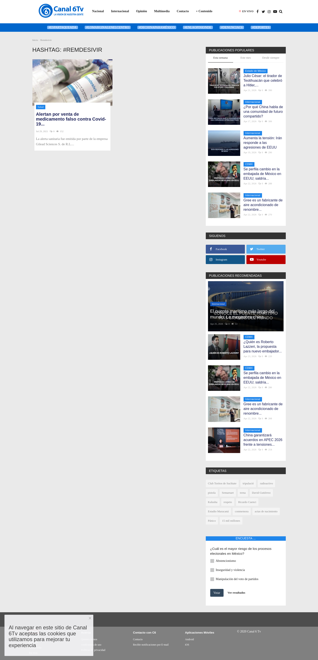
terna (243, 492)
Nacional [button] (98, 11)
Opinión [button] (141, 11)
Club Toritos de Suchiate (222, 483)
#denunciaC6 (231, 27)
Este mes (245, 57)
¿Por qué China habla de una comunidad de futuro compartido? (263, 111)
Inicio (35, 40)
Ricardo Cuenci (247, 502)
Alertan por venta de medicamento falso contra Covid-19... (71, 119)
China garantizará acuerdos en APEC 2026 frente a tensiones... (263, 439)
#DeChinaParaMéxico (157, 27)
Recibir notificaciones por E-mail (151, 644)
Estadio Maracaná (218, 511)
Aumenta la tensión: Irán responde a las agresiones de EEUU (263, 142)
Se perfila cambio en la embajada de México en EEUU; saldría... (262, 173)
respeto (228, 502)
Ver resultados (236, 592)
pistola (212, 492)
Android (189, 639)
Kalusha (213, 502)
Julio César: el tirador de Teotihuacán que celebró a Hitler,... (263, 80)
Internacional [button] (120, 11)
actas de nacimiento (266, 511)
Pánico (212, 520)
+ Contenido (204, 11)
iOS (187, 644)
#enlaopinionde (197, 27)
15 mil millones (231, 520)
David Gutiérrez (261, 492)
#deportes (260, 27)
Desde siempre (270, 57)
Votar (217, 592)
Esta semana (220, 57)
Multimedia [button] (162, 11)
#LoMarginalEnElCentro (107, 27)
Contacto (183, 11)
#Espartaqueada (62, 27)
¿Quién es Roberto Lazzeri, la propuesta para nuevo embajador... (263, 346)
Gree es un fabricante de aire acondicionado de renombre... (263, 204)
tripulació (248, 483)
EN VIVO (248, 11)
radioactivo (266, 483)
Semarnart (228, 492)
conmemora (241, 511)
